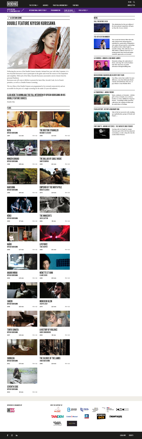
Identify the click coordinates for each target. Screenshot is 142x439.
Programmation (55, 10)
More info (34, 135)
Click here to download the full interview (25, 95)
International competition (37, 10)
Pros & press (83, 10)
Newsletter (131, 5)
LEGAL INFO (123, 435)
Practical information (60, 5)
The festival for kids (132, 10)
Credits (131, 435)
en (130, 2)
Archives (45, 5)
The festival (33, 5)
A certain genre (16, 18)
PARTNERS (76, 5)
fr (129, 2)
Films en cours (69, 10)
